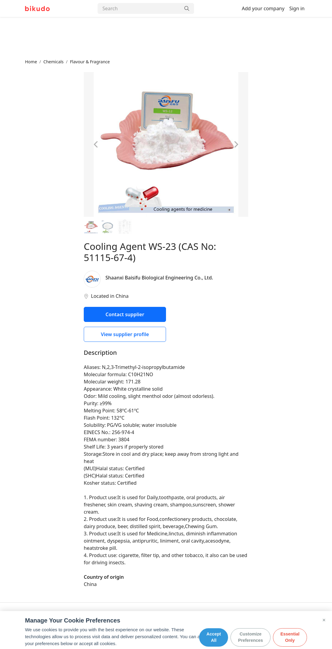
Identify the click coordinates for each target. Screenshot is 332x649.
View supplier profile (125, 334)
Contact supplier (124, 314)
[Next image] (236, 144)
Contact (52, 620)
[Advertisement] (166, 37)
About (31, 620)
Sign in (297, 8)
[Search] (139, 8)
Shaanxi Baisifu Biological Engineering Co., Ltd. (159, 277)
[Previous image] (96, 144)
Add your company (263, 8)
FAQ (71, 620)
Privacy (89, 620)
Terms (109, 620)
